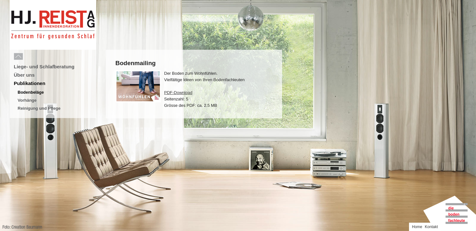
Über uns (24, 75)
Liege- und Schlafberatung (44, 66)
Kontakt (466, 4)
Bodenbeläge (31, 92)
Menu (32, 57)
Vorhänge (27, 100)
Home (452, 4)
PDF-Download (178, 92)
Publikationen (29, 83)
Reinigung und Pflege (39, 108)
